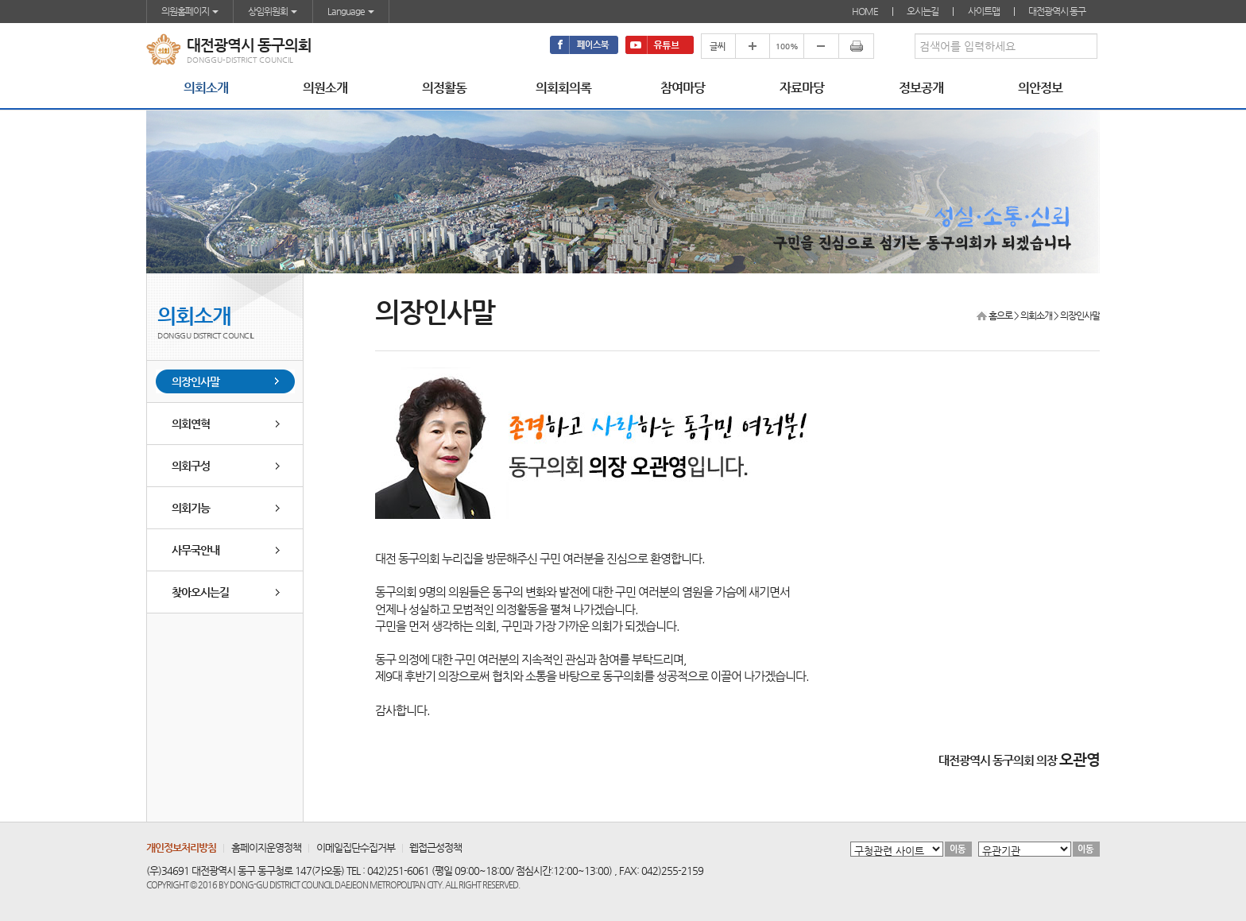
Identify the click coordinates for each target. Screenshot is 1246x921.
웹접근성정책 (435, 847)
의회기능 (191, 507)
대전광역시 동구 (1056, 11)
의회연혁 (191, 423)
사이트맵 (984, 11)
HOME (865, 11)
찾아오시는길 (200, 592)
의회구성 (191, 465)
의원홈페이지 (190, 11)
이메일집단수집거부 (355, 847)
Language (350, 11)
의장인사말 (195, 381)
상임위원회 (272, 11)
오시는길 (922, 11)
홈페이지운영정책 (266, 847)
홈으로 (1000, 315)
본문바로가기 (0, 0)
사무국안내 (195, 550)
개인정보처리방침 (181, 847)
